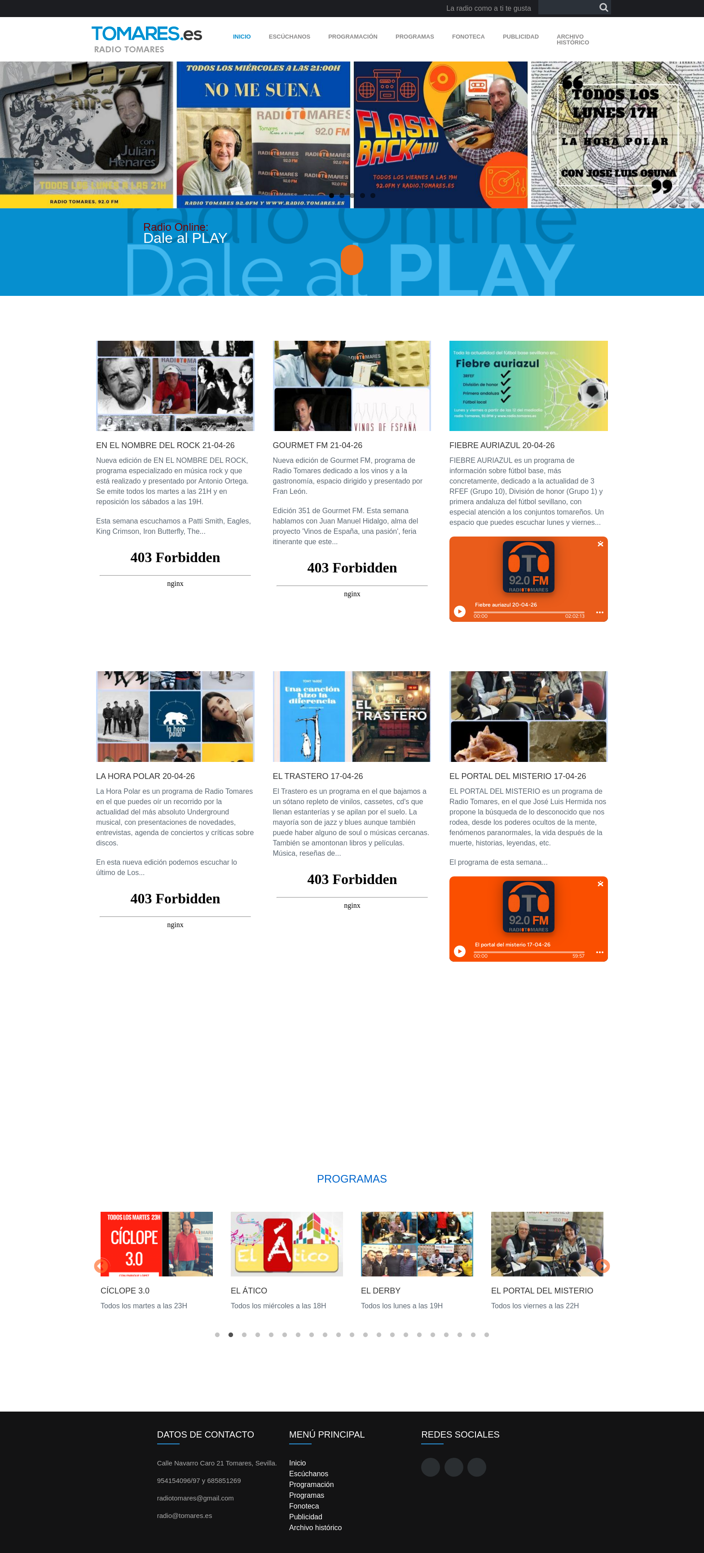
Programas (415, 36)
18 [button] (446, 1335)
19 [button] (459, 1335)
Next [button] (603, 1267)
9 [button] (325, 1335)
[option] (157, 1261)
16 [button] (419, 1335)
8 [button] (311, 1335)
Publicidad (521, 36)
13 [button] (378, 1335)
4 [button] (257, 1335)
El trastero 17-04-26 (318, 776)
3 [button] (244, 1335)
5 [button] (271, 1335)
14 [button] (392, 1335)
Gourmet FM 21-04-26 (318, 445)
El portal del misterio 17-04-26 (517, 776)
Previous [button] (101, 1267)
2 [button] (230, 1335)
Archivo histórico (573, 39)
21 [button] (486, 1335)
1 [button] (217, 1335)
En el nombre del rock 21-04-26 (165, 445)
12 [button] (365, 1335)
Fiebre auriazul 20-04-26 (501, 445)
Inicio (242, 36)
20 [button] (473, 1335)
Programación (353, 36)
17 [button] (432, 1335)
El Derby (380, 1290)
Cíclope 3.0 (125, 1290)
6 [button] (284, 1335)
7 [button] (298, 1335)
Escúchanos (289, 36)
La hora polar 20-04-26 (145, 776)
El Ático (249, 1290)
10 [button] (338, 1335)
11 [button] (352, 1335)
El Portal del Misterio (542, 1290)
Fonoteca (468, 36)
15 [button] (405, 1335)
